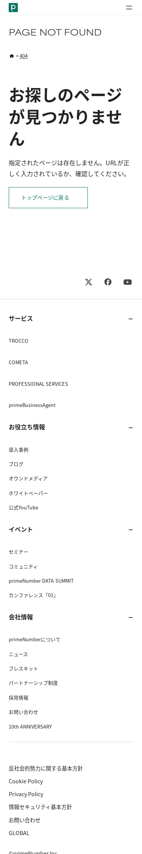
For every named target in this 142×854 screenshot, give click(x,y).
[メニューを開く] (129, 7)
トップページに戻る (45, 197)
